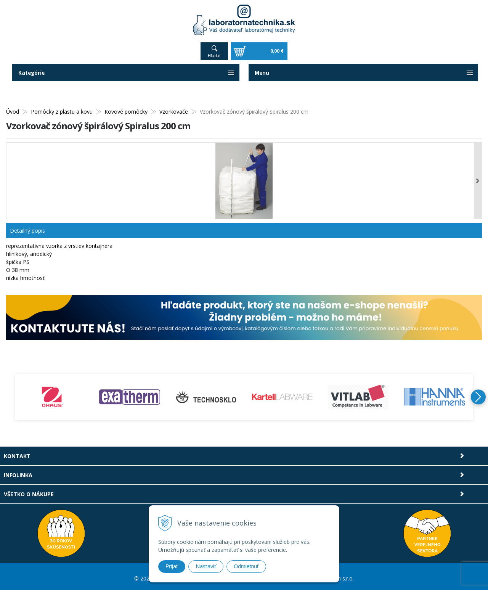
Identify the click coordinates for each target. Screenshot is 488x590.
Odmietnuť (246, 566)
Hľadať (214, 52)
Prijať (171, 566)
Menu (262, 68)
